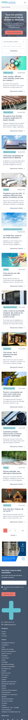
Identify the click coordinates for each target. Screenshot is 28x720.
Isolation (3, 679)
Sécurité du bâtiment (7, 699)
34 (23, 530)
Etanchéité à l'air (6, 668)
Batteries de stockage (7, 649)
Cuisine (3, 660)
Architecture (5, 645)
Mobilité (3, 686)
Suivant (13, 535)
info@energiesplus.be (10, 624)
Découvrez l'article (16, 91)
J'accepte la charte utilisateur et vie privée (13, 588)
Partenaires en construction (9, 694)
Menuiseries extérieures (8, 684)
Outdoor (3, 688)
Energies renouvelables (8, 666)
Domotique (4, 662)
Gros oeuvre (5, 675)
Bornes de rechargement (8, 651)
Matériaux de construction (8, 681)
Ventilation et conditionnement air (10, 712)
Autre (3, 647)
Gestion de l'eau (6, 673)
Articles (3, 633)
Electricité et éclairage (7, 664)
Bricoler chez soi (6, 653)
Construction (5, 658)
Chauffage (4, 655)
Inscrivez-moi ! (8, 594)
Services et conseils (7, 701)
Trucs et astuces (6, 709)
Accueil (3, 7)
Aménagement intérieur (8, 642)
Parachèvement (5, 692)
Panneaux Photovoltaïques (9, 690)
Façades (3, 671)
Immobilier (4, 677)
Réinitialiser (14, 51)
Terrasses (4, 703)
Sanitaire (3, 696)
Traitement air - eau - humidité (10, 707)
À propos (4, 636)
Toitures (3, 705)
